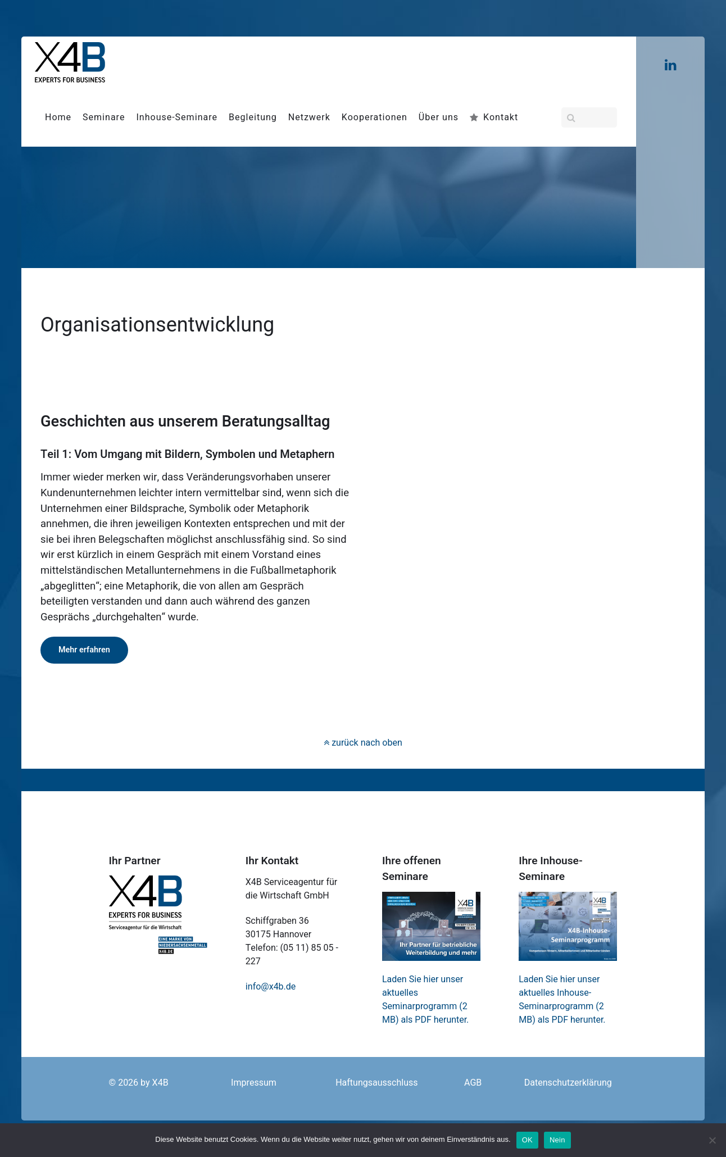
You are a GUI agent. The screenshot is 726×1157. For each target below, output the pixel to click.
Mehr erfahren (84, 650)
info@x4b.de (271, 986)
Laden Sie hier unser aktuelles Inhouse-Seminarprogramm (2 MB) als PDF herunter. (562, 1000)
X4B (160, 1083)
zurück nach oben (363, 743)
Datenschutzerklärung (568, 1083)
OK (527, 1140)
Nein (557, 1140)
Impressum (253, 1083)
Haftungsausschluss (376, 1083)
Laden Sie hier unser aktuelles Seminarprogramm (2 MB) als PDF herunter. (425, 1000)
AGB (473, 1083)
